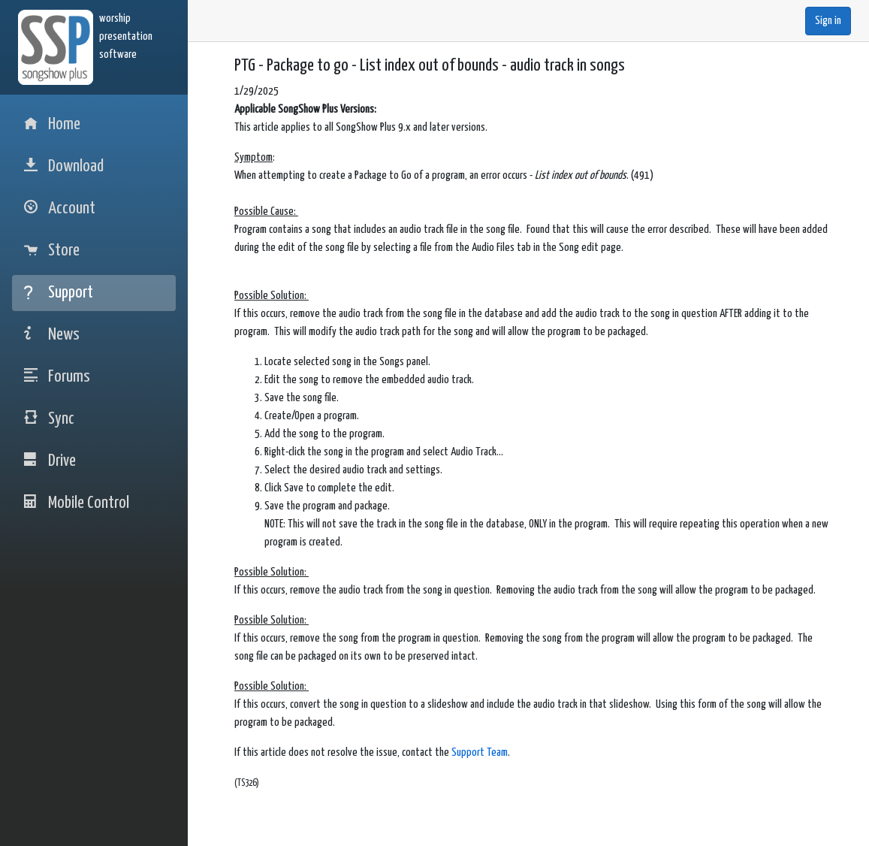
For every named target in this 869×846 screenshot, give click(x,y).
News (52, 334)
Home (52, 124)
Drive (50, 461)
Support (58, 292)
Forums (57, 376)
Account (59, 208)
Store (52, 250)
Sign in (828, 20)
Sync (49, 419)
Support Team (479, 752)
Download (64, 166)
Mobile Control (76, 503)
